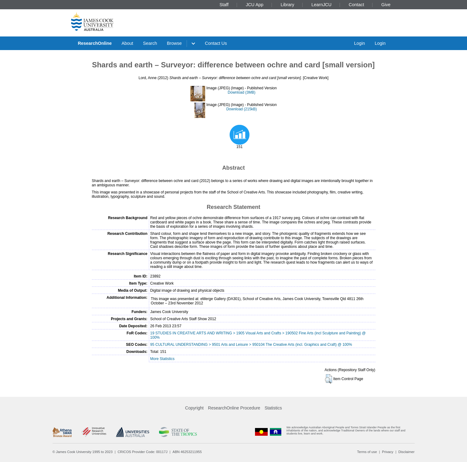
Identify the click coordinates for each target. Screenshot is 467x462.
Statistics (273, 407)
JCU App (254, 4)
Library (287, 4)
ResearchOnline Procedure (234, 407)
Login (359, 43)
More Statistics (162, 359)
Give (386, 4)
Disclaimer (406, 452)
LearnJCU (321, 4)
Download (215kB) (241, 109)
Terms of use (367, 452)
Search (150, 43)
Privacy (387, 452)
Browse (174, 43)
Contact (356, 4)
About (127, 43)
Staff (223, 4)
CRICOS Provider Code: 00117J (142, 452)
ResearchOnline (95, 43)
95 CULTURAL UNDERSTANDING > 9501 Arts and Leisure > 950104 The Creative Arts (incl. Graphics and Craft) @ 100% (251, 344)
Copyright (194, 407)
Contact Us (216, 43)
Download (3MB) (241, 92)
